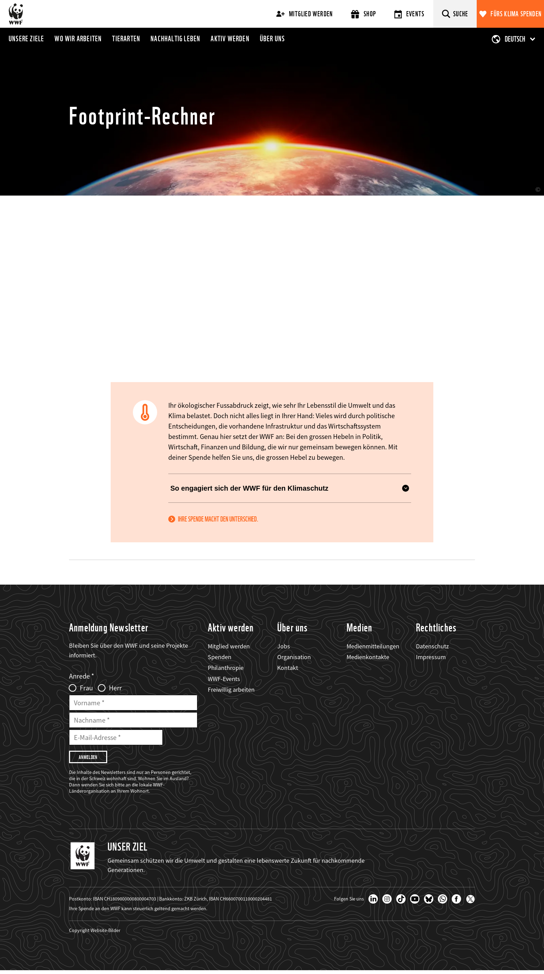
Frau (86, 688)
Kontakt (287, 668)
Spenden (219, 657)
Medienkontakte (368, 657)
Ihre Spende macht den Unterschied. (218, 519)
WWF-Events (224, 679)
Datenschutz (432, 646)
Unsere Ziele (26, 38)
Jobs (283, 646)
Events (409, 14)
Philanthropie (226, 668)
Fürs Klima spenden (516, 14)
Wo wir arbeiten (78, 38)
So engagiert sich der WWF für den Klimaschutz (289, 488)
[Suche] (455, 14)
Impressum (431, 657)
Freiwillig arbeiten (231, 689)
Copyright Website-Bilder (94, 933)
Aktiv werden (230, 38)
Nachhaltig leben (175, 38)
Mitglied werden (304, 14)
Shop (363, 14)
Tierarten (126, 38)
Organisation (294, 657)
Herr (115, 688)
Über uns (272, 38)
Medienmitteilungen (373, 646)
